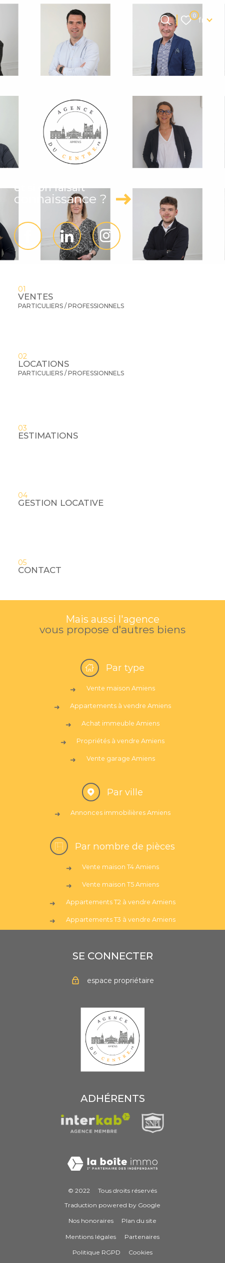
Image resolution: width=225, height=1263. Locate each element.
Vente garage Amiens (120, 758)
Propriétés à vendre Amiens (120, 741)
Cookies (140, 1252)
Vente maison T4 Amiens (120, 867)
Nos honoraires (91, 1220)
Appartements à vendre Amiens (120, 706)
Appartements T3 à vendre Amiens (121, 919)
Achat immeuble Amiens (121, 723)
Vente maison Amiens (120, 688)
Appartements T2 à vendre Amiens (121, 902)
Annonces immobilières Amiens (120, 812)
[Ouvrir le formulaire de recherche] (165, 20)
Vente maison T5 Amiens (120, 884)
